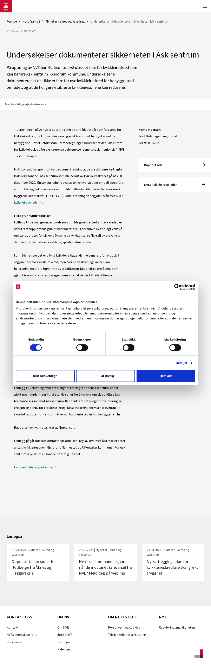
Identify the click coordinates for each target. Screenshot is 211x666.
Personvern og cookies (124, 627)
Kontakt (13, 627)
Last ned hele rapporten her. (34, 467)
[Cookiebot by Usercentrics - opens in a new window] (177, 287)
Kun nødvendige (45, 376)
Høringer (63, 642)
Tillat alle (165, 376)
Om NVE (63, 627)
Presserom (14, 642)
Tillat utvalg (105, 376)
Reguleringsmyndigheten (177, 627)
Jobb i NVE (64, 634)
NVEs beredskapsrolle (22, 634)
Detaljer (181, 363)
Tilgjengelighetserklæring (127, 634)
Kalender (63, 649)
